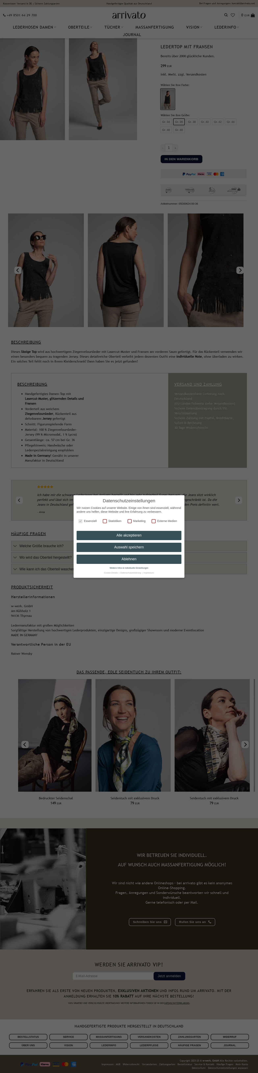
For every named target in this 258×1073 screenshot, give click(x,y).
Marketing (137, 519)
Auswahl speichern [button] (129, 545)
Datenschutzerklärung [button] (130, 570)
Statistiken (112, 519)
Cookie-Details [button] (111, 570)
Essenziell (87, 519)
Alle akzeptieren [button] (129, 533)
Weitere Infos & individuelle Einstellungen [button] (129, 565)
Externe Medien (164, 519)
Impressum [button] (149, 570)
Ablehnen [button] (129, 557)
